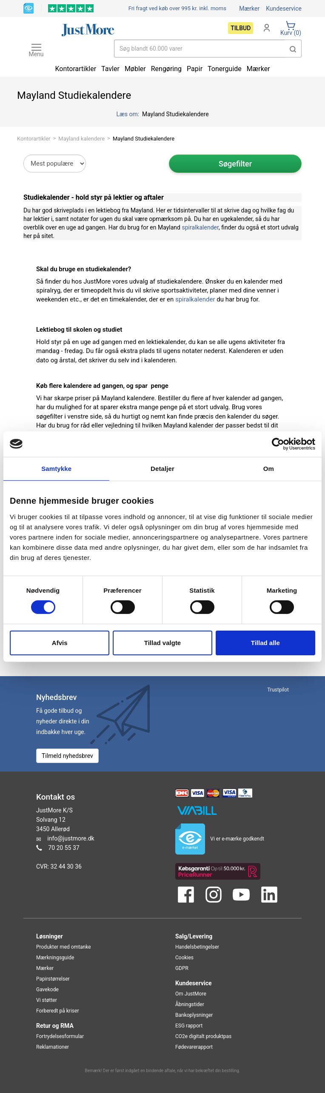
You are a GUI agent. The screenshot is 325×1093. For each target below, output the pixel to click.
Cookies (184, 958)
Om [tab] (268, 468)
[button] (293, 48)
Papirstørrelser (53, 979)
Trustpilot (278, 690)
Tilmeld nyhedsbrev (67, 755)
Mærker (249, 8)
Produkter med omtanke (63, 947)
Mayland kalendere (81, 138)
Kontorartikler (34, 138)
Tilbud (241, 28)
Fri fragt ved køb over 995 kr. (177, 8)
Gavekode (47, 990)
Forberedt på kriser (57, 1011)
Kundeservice (284, 8)
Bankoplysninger (194, 1015)
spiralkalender (200, 227)
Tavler (110, 69)
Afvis (60, 642)
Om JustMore (190, 994)
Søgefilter (235, 163)
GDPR (181, 968)
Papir (194, 69)
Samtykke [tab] (56, 468)
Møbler (135, 69)
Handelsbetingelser (197, 947)
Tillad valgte (162, 642)
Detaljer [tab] (162, 468)
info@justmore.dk (70, 838)
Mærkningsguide (55, 958)
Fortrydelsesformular (60, 1036)
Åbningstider (189, 1004)
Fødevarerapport (194, 1047)
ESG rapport (188, 1026)
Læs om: (128, 114)
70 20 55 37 (63, 847)
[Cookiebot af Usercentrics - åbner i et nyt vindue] (278, 443)
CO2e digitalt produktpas (203, 1036)
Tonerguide (225, 69)
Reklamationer (52, 1047)
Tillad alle (265, 642)
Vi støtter (46, 1000)
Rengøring (166, 69)
